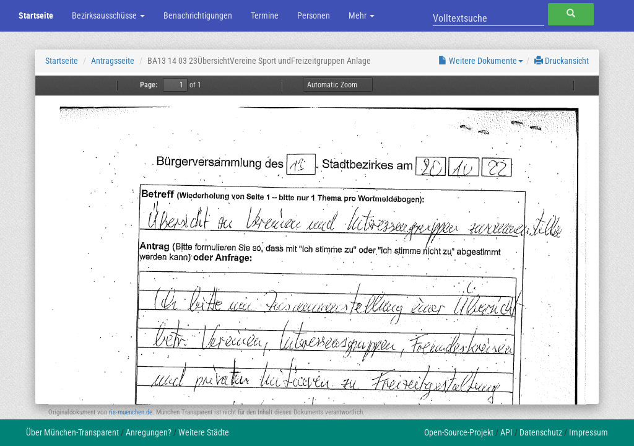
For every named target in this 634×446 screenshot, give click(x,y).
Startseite (36, 15)
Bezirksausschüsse (108, 15)
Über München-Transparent (72, 432)
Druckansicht (561, 61)
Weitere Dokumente (480, 61)
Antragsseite (112, 61)
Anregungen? (149, 432)
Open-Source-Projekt (458, 432)
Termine (265, 15)
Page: (148, 85)
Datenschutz (540, 432)
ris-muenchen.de (130, 412)
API (506, 432)
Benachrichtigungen (197, 15)
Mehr (362, 15)
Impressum (588, 432)
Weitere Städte (203, 432)
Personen (313, 15)
